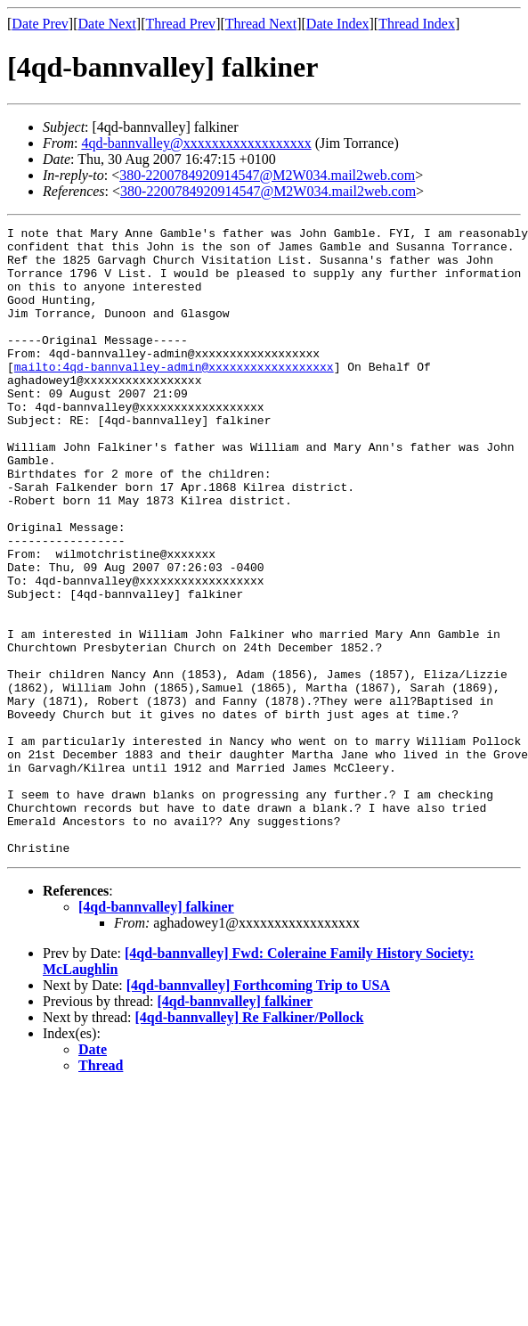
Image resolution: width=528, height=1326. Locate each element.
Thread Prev (180, 23)
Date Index (338, 23)
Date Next (107, 23)
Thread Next (260, 23)
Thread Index (416, 23)
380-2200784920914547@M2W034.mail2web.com (267, 175)
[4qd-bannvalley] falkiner (156, 1032)
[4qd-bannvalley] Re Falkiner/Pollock (249, 1142)
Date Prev (40, 23)
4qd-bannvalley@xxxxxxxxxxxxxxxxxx (196, 143)
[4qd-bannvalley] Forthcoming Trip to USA (258, 1110)
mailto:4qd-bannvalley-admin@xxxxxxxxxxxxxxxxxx (174, 396)
